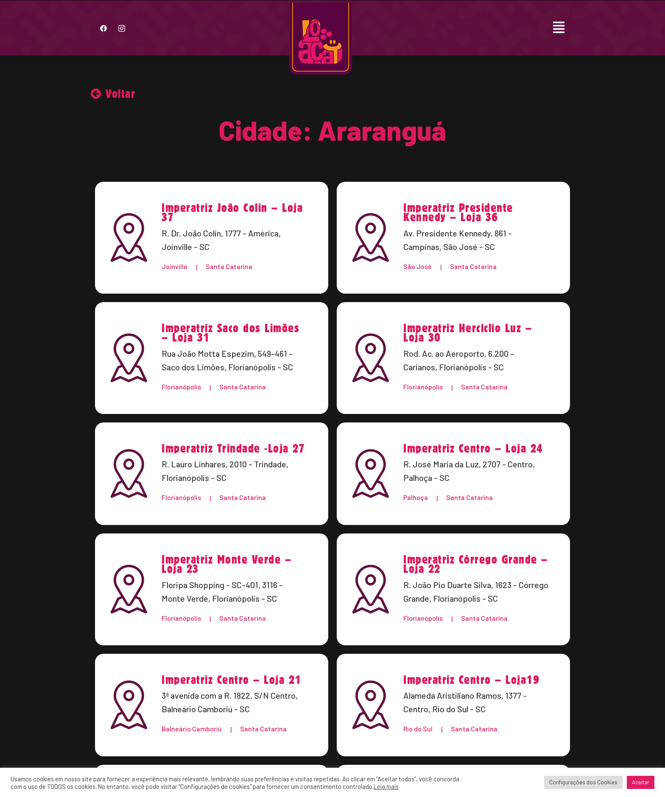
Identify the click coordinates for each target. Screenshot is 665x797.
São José (417, 266)
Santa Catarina (229, 266)
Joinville (174, 266)
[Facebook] (103, 28)
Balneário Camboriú (192, 729)
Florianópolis (181, 387)
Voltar (113, 93)
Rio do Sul (418, 729)
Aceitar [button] (640, 782)
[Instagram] (121, 28)
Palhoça (415, 498)
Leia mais (386, 786)
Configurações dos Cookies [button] (583, 782)
